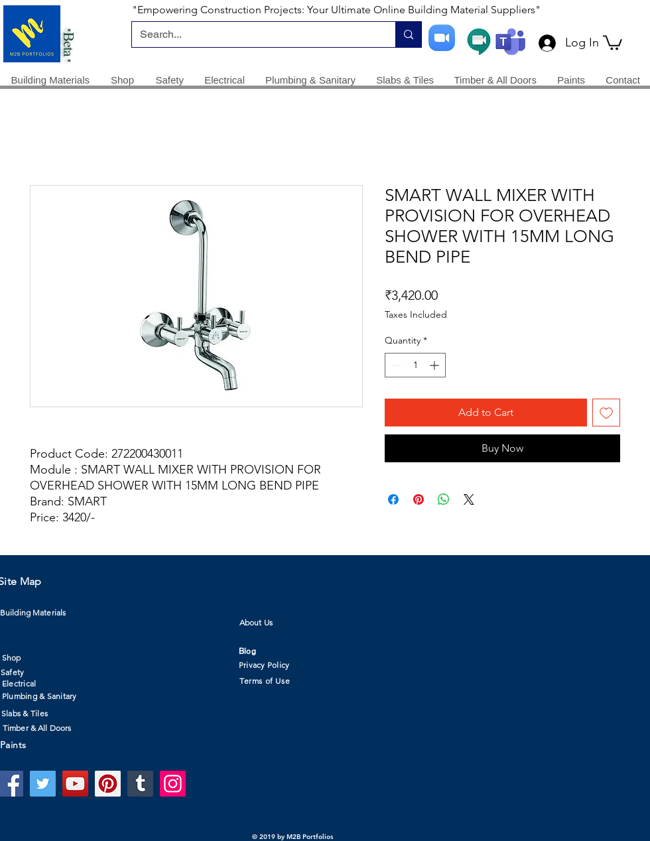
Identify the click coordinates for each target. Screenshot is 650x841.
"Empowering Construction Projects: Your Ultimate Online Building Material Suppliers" (336, 9)
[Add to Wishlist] (606, 412)
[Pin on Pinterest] (418, 499)
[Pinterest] (108, 784)
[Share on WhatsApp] (444, 499)
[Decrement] (395, 365)
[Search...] (253, 34)
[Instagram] (173, 784)
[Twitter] (43, 784)
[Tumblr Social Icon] (140, 784)
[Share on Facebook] (393, 499)
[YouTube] (75, 784)
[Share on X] (469, 499)
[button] (612, 42)
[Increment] (435, 365)
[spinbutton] (415, 365)
